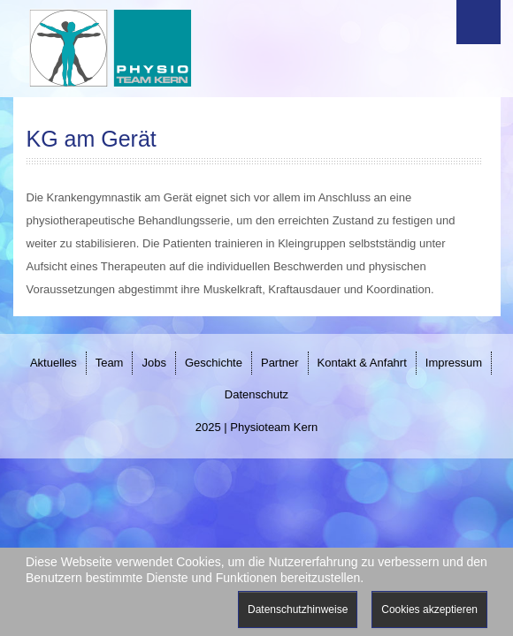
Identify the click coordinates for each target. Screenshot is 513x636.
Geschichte (213, 362)
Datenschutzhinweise (298, 609)
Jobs (153, 362)
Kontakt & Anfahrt (362, 362)
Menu (478, 22)
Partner (280, 362)
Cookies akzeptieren (429, 609)
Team (110, 362)
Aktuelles (53, 362)
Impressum (453, 362)
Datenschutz (256, 394)
